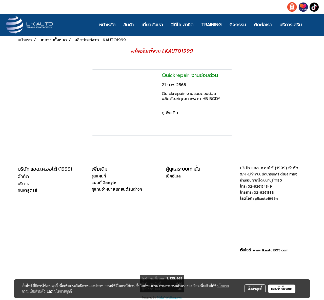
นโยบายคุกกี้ (63, 291)
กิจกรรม (237, 24)
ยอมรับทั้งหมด (281, 288)
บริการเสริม (290, 24)
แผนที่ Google (104, 182)
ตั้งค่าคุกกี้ (255, 288)
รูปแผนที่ (99, 176)
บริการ (23, 184)
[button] (313, 25)
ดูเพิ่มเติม (170, 113)
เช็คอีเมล (173, 176)
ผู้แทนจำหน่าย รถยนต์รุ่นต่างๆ (117, 189)
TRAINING (211, 24)
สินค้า (128, 24)
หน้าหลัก (107, 24)
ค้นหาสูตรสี (27, 190)
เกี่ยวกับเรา (152, 24)
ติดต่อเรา (263, 24)
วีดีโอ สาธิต (182, 24)
